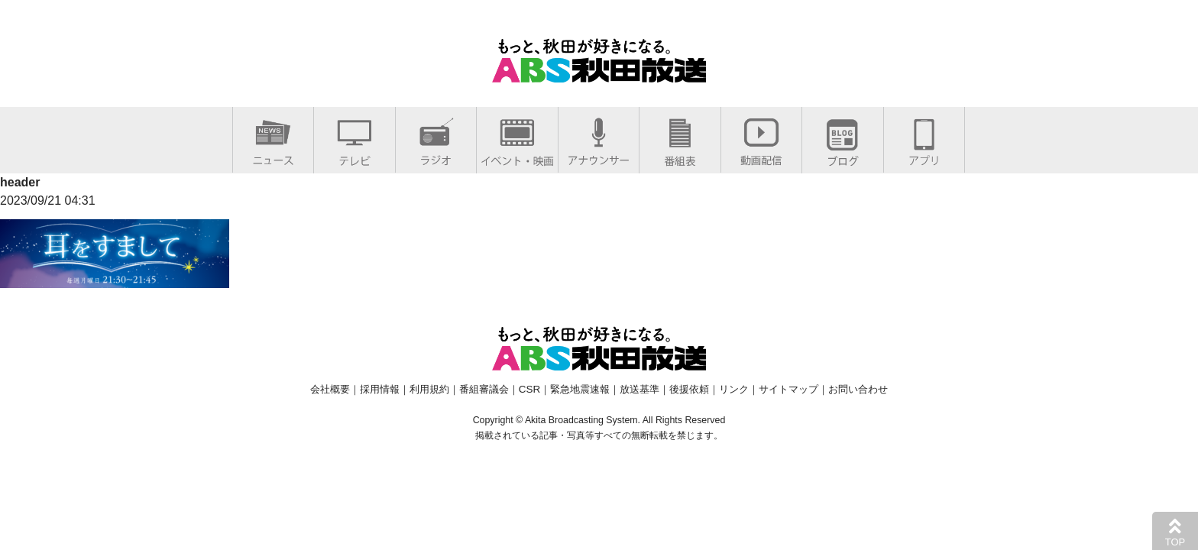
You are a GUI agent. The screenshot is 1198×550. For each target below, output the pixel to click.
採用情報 (380, 389)
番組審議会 (484, 389)
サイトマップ (788, 389)
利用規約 (429, 389)
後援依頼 (689, 389)
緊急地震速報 (580, 389)
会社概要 (330, 389)
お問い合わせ (858, 389)
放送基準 (639, 389)
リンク (734, 389)
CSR (529, 389)
